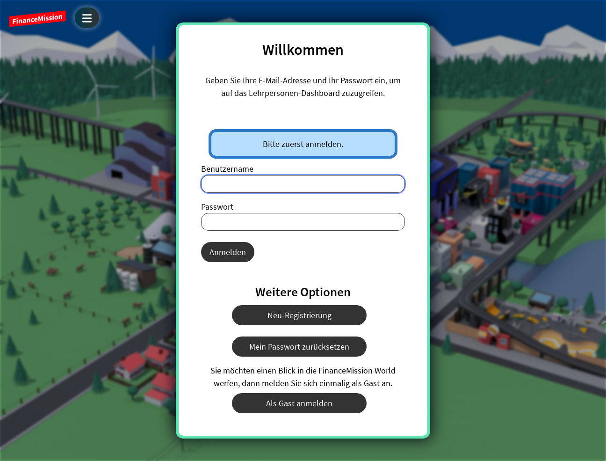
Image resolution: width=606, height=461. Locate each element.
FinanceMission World (37, 18)
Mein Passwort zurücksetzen (299, 346)
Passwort (217, 206)
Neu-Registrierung (299, 315)
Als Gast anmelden (299, 403)
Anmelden (227, 252)
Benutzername (227, 168)
